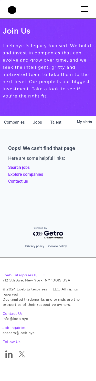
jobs (37, 122)
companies (14, 122)
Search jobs (19, 167)
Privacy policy (34, 246)
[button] (84, 9)
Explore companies (25, 174)
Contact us (18, 181)
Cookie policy (57, 246)
